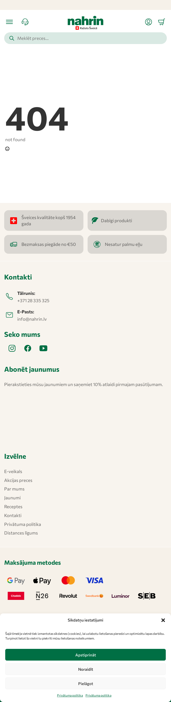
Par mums (14, 489)
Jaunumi (12, 497)
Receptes (13, 506)
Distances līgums (21, 533)
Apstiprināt (85, 655)
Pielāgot (85, 683)
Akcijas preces (18, 480)
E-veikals (13, 471)
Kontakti (12, 515)
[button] (163, 620)
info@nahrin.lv (32, 319)
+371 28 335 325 (33, 300)
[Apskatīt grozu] (161, 22)
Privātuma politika (70, 695)
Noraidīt (85, 669)
